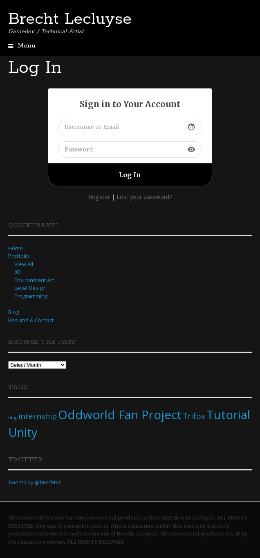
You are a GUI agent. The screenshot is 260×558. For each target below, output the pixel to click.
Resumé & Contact (31, 320)
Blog (13, 312)
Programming (30, 296)
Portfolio (18, 256)
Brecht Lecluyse (70, 19)
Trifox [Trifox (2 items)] (194, 416)
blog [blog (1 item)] (12, 417)
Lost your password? (144, 197)
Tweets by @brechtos (35, 482)
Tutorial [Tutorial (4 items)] (228, 415)
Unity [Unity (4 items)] (23, 432)
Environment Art (34, 280)
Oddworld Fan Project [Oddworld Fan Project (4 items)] (120, 415)
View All (23, 264)
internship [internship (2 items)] (37, 416)
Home (15, 248)
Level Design (30, 287)
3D (17, 272)
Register (99, 197)
